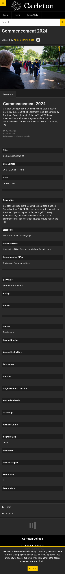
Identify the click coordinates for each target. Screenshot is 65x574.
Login (6, 506)
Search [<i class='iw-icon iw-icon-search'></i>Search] (62, 22)
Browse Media (32, 15)
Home (17, 15)
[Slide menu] (3, 3)
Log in (5, 15)
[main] (32, 280)
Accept (32, 568)
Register (8, 513)
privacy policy (34, 557)
